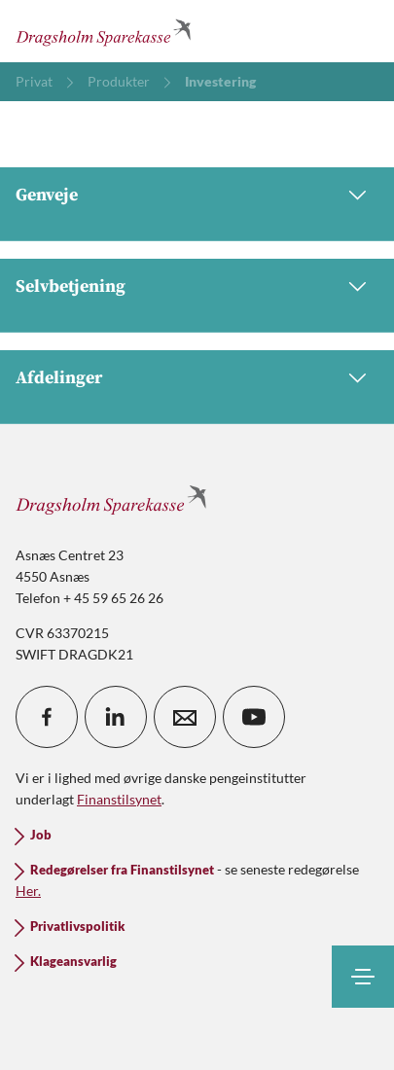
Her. (28, 890)
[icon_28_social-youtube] (254, 717)
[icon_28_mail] (185, 717)
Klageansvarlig (73, 961)
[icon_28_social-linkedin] (116, 717)
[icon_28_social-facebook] (47, 717)
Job (41, 835)
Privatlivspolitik (77, 926)
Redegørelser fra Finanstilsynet (122, 870)
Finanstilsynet (119, 799)
